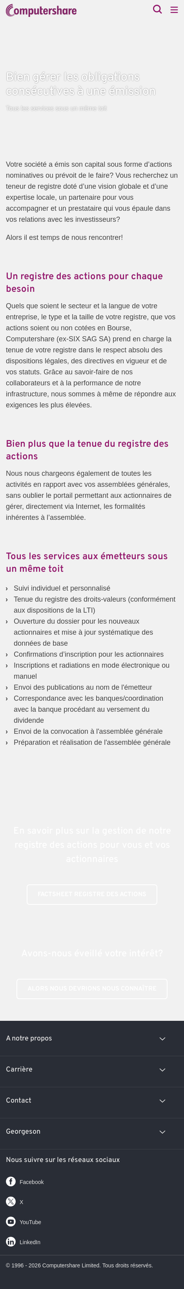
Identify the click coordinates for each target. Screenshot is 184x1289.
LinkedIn (23, 1240)
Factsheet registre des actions (92, 895)
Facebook (25, 1180)
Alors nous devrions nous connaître (92, 989)
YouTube (23, 1220)
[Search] (157, 10)
